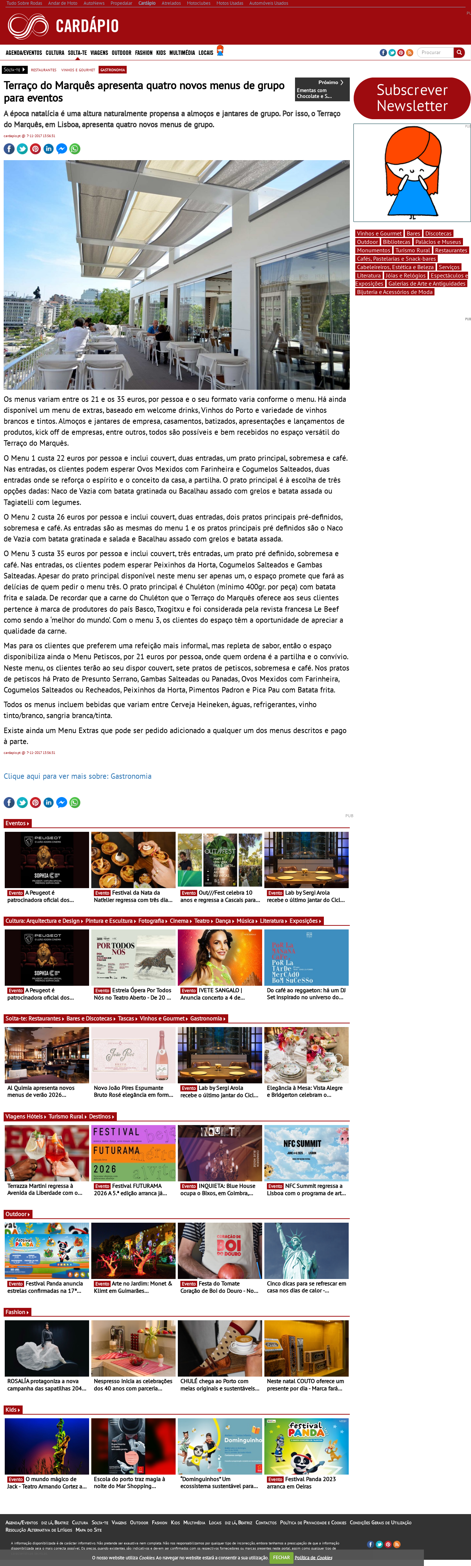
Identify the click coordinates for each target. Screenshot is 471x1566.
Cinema (181, 920)
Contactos (266, 1522)
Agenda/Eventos (24, 52)
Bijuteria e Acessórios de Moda (395, 291)
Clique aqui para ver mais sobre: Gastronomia (78, 776)
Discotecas (438, 233)
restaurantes (43, 69)
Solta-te (77, 52)
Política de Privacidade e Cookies (313, 1522)
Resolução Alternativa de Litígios (38, 1530)
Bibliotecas (396, 241)
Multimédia (182, 52)
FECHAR (281, 1557)
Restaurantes (46, 1018)
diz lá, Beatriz (54, 1522)
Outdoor (121, 52)
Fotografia (153, 920)
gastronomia (112, 69)
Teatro (204, 920)
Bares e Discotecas (91, 1018)
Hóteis (37, 1116)
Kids (161, 52)
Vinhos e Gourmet (164, 1018)
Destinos (102, 1116)
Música (248, 920)
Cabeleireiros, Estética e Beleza (395, 267)
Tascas (128, 1018)
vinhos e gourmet (78, 69)
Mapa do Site (89, 1530)
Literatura (274, 920)
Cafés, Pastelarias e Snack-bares (396, 258)
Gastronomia (208, 1018)
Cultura (55, 52)
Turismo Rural (68, 1116)
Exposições (306, 920)
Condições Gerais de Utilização (380, 1522)
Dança (225, 920)
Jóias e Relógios (406, 275)
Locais (206, 52)
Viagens (99, 52)
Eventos (17, 823)
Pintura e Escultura (111, 920)
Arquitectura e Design (55, 920)
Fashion (144, 52)
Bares (413, 233)
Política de (313, 1557)
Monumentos (373, 250)
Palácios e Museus (438, 241)
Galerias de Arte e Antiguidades (427, 283)
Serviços (449, 267)
